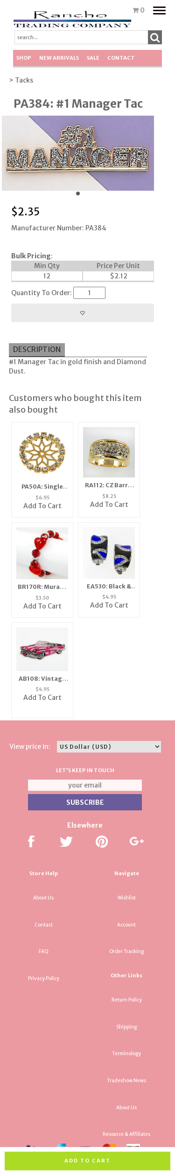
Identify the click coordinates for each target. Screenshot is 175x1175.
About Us (43, 898)
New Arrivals (59, 58)
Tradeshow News (126, 1081)
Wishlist (127, 898)
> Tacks (21, 80)
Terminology (126, 1054)
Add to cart (87, 1160)
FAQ (44, 951)
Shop (23, 58)
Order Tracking (126, 951)
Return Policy (127, 1000)
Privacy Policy (43, 978)
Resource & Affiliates (126, 1134)
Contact (121, 58)
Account (126, 925)
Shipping (126, 1027)
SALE (93, 58)
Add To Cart (42, 506)
